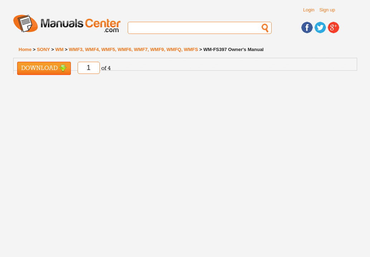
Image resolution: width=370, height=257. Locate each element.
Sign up (327, 9)
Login (309, 9)
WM (59, 49)
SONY (43, 49)
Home (25, 49)
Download (44, 68)
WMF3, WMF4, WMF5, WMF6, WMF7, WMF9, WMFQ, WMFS (133, 49)
